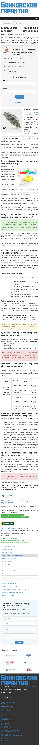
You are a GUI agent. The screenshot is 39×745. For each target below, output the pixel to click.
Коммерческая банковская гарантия (10, 580)
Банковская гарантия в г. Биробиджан (8, 716)
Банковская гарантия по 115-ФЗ (9, 586)
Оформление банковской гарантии (8, 702)
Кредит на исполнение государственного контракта (14, 589)
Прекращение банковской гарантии (8, 705)
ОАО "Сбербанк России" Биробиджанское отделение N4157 (19, 502)
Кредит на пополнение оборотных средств (12, 592)
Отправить (20, 97)
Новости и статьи (4, 741)
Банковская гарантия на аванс (9, 558)
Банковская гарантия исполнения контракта (12, 555)
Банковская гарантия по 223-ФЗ (9, 571)
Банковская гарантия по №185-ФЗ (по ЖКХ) (12, 577)
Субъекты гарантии (5, 711)
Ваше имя (5, 80)
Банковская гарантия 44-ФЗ (8, 574)
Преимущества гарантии (6, 707)
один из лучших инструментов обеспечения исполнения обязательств (31, 114)
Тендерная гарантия (7, 549)
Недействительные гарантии (7, 709)
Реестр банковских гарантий (7, 706)
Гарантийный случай (5, 703)
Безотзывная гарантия (5, 710)
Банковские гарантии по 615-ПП (9, 583)
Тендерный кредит (6, 561)
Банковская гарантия (20, 482)
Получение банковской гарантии (10, 546)
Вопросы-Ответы (4, 740)
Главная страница (6, 21)
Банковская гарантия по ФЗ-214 (9, 567)
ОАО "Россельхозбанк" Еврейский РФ (14, 528)
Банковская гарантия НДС (8, 595)
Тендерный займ (6, 564)
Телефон (5, 88)
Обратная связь (4, 743)
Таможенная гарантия (7, 552)
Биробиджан (4, 19)
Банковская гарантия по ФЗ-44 (7, 699)
